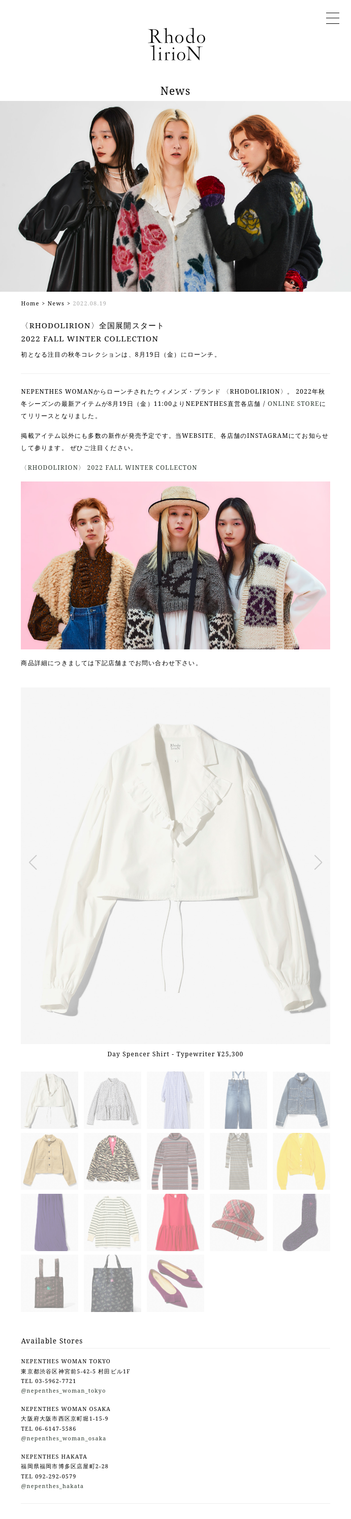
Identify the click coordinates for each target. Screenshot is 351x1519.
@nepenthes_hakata (52, 1486)
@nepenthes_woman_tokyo (63, 1390)
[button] (33, 862)
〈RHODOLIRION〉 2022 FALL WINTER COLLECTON (109, 467)
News (56, 303)
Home (30, 303)
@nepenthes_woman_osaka (63, 1438)
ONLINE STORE (294, 403)
